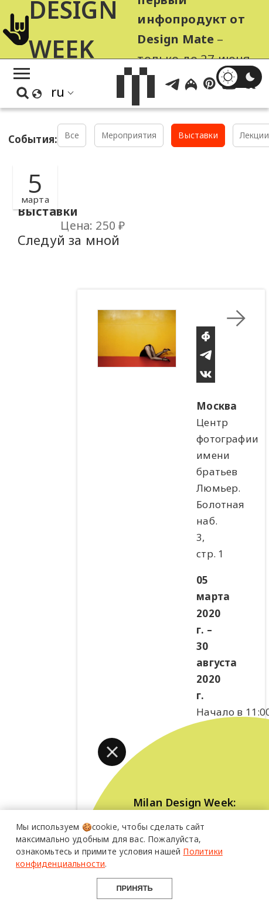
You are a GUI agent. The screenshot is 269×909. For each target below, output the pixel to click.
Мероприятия (129, 135)
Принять (134, 888)
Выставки (197, 135)
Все (72, 135)
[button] (112, 752)
